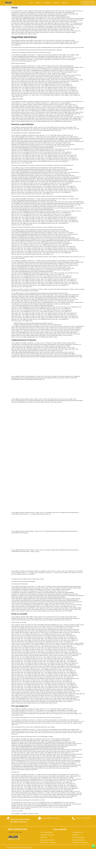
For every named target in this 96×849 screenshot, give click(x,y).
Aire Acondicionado (46, 832)
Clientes (64, 3)
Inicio (31, 3)
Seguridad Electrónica (47, 835)
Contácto (56, 3)
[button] (88, 3)
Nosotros (48, 3)
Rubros (39, 2)
